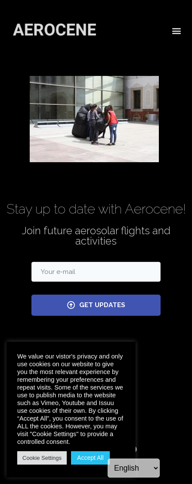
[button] (176, 29)
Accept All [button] (90, 457)
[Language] (134, 468)
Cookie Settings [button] (42, 458)
